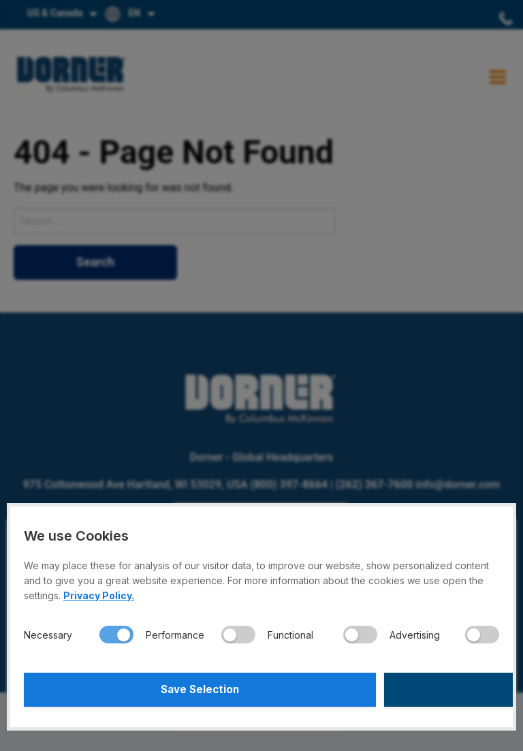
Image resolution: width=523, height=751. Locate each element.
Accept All (382, 690)
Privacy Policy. (98, 595)
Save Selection (140, 690)
